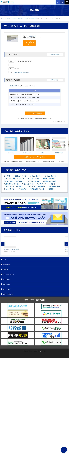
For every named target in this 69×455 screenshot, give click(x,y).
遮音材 (51, 189)
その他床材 (22, 189)
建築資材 (8, 18)
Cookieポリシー (7, 279)
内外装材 (26, 18)
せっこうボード (28, 184)
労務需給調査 (6, 264)
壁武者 (42, 152)
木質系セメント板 (50, 181)
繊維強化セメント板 (11, 184)
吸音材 (52, 184)
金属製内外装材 (34, 18)
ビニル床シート (51, 176)
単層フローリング (20, 176)
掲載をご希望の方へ (8, 294)
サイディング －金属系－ (36, 186)
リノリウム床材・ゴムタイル (14, 178)
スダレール (11, 152)
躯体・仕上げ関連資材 (17, 18)
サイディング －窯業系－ (14, 186)
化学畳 (7, 176)
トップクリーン (27, 152)
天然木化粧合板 (34, 181)
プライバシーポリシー (9, 274)
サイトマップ (6, 289)
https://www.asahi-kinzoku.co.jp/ (22, 72)
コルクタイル (9, 189)
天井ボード (42, 184)
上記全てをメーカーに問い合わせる (34, 157)
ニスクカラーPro (59, 152)
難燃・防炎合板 (49, 178)
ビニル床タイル (36, 176)
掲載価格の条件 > (55, 80)
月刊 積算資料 (13, 86)
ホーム (2, 18)
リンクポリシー (7, 284)
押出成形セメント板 (37, 189)
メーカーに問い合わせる (29, 43)
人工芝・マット (34, 178)
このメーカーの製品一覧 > (55, 54)
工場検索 (5, 269)
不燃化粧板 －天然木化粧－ (14, 181)
